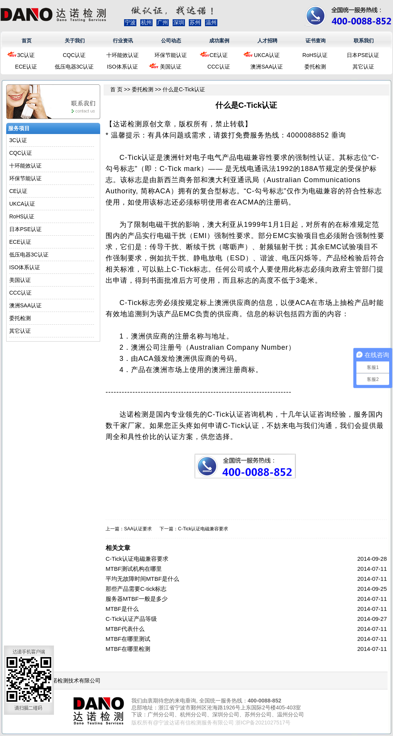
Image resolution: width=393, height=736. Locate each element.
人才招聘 (267, 41)
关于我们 (75, 41)
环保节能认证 (171, 55)
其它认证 (363, 67)
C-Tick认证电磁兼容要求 (203, 528)
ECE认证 (26, 67)
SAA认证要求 (138, 528)
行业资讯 (123, 41)
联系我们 (364, 41)
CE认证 (219, 55)
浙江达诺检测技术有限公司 (68, 680)
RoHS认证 (315, 55)
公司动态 (171, 41)
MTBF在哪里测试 (128, 638)
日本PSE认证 (363, 55)
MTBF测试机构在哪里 (134, 568)
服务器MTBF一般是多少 (137, 598)
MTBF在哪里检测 (128, 648)
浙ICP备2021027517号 (263, 722)
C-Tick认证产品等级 (131, 618)
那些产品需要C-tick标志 (136, 588)
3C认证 (26, 55)
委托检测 (315, 67)
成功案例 (219, 41)
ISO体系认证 (122, 67)
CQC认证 (74, 55)
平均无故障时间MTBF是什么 (142, 578)
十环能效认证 (122, 55)
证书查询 (316, 41)
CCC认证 (218, 67)
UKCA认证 (267, 55)
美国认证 (170, 67)
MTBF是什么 (122, 608)
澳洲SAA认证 (266, 67)
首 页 (116, 89)
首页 (27, 41)
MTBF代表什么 (125, 628)
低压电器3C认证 (74, 67)
